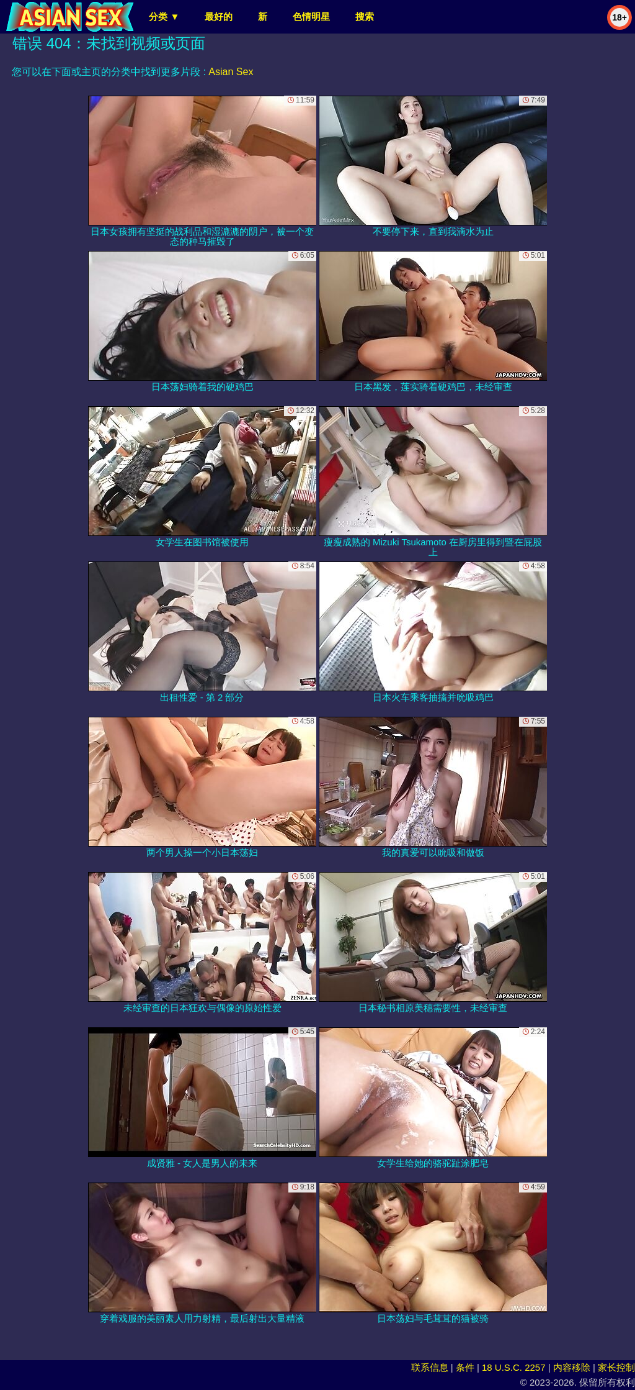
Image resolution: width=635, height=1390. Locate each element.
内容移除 (571, 1367)
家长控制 (616, 1367)
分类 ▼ (164, 16)
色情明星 (311, 16)
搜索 (364, 16)
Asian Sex (230, 71)
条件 (465, 1367)
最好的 (219, 16)
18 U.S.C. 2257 (514, 1367)
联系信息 (429, 1367)
